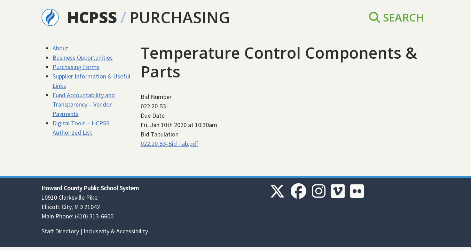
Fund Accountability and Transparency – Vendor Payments (84, 104)
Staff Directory (60, 231)
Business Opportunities (83, 57)
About (60, 48)
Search (396, 17)
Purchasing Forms (76, 67)
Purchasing (179, 17)
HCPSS (92, 17)
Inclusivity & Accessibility (116, 231)
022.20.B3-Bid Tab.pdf (169, 144)
